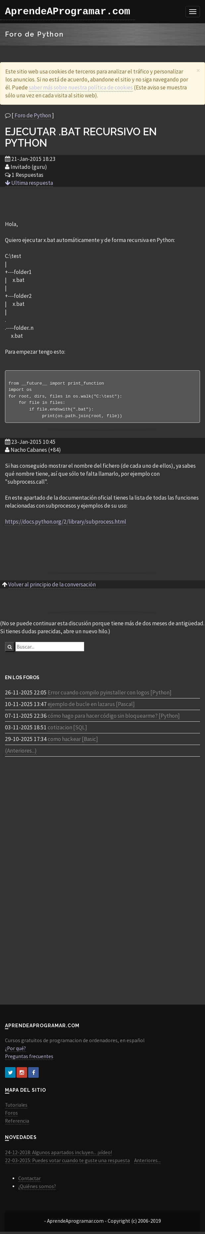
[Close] (198, 70)
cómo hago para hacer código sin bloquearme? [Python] (114, 718)
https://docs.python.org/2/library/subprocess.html (65, 524)
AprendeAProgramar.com (67, 11)
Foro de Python (33, 115)
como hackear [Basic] (73, 741)
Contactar (29, 1180)
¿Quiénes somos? (37, 1188)
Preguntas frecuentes (29, 1058)
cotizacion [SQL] (67, 729)
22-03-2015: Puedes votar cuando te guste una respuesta (67, 1163)
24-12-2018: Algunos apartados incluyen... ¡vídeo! (58, 1155)
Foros (11, 1115)
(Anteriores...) (21, 753)
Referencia (17, 1123)
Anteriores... (147, 1163)
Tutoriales (16, 1107)
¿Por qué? (15, 1051)
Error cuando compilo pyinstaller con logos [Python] (110, 694)
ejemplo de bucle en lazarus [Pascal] (91, 706)
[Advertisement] (103, 203)
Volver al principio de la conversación (52, 586)
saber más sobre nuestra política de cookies (81, 87)
